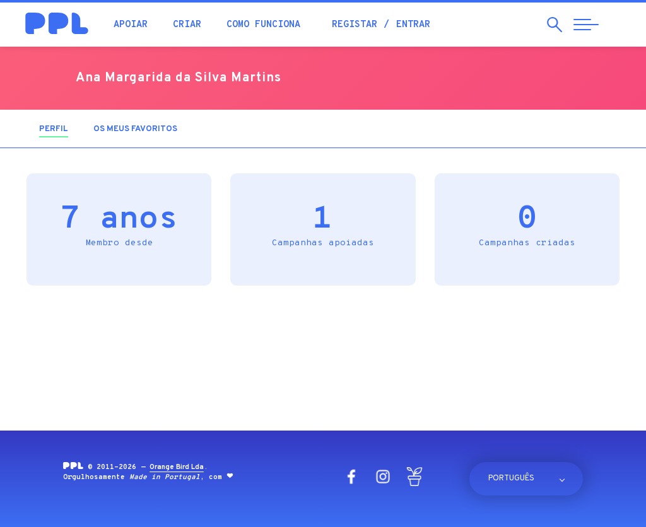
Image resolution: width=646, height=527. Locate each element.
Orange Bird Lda (177, 467)
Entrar (413, 25)
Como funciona (263, 25)
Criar (187, 25)
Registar (354, 25)
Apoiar (131, 25)
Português (511, 478)
